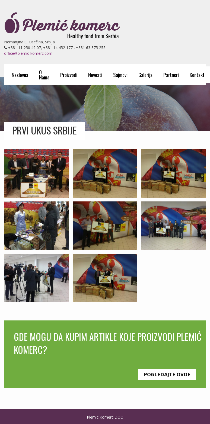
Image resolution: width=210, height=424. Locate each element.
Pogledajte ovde (167, 374)
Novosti (95, 74)
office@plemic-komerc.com (28, 53)
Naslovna (20, 74)
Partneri (171, 74)
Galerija (145, 74)
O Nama (44, 74)
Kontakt (197, 74)
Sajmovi (120, 74)
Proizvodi (68, 74)
